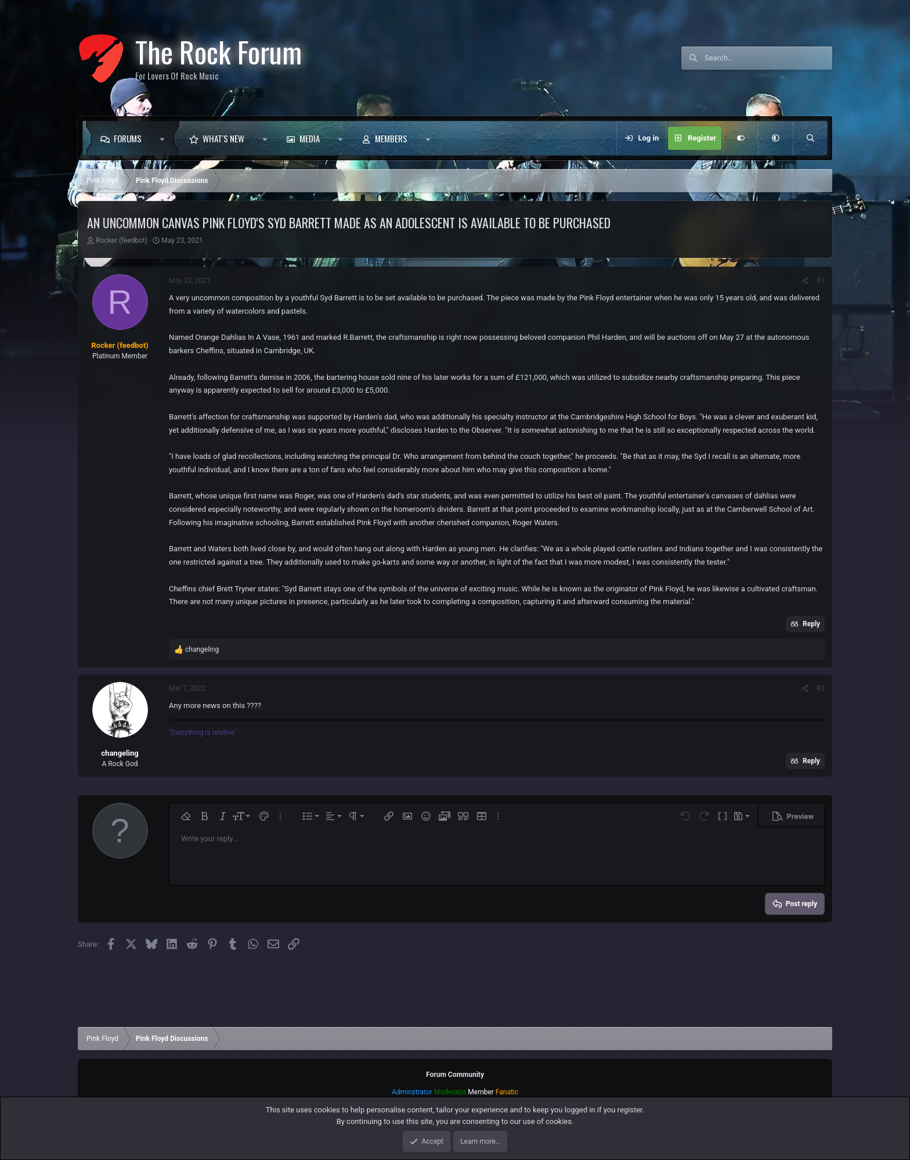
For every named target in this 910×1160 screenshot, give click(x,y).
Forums (128, 138)
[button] (165, 138)
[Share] (805, 281)
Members (391, 138)
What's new (223, 138)
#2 (821, 688)
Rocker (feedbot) (121, 240)
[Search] (768, 58)
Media (309, 138)
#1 (821, 280)
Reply (811, 624)
